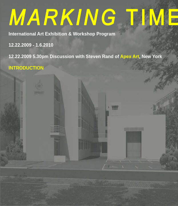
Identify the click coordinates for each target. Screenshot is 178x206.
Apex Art (129, 56)
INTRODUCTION (26, 68)
